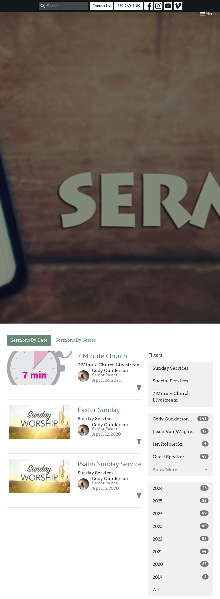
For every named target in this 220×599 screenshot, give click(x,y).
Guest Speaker (181, 456)
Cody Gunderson (181, 419)
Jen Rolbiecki (181, 444)
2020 (181, 564)
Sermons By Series (76, 340)
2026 (181, 488)
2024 (181, 513)
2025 (181, 501)
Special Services (170, 380)
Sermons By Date (29, 340)
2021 (181, 551)
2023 (181, 526)
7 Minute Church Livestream (171, 397)
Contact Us (101, 5)
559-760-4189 (128, 5)
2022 (181, 539)
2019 (181, 577)
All (156, 589)
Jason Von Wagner (181, 431)
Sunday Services (170, 368)
